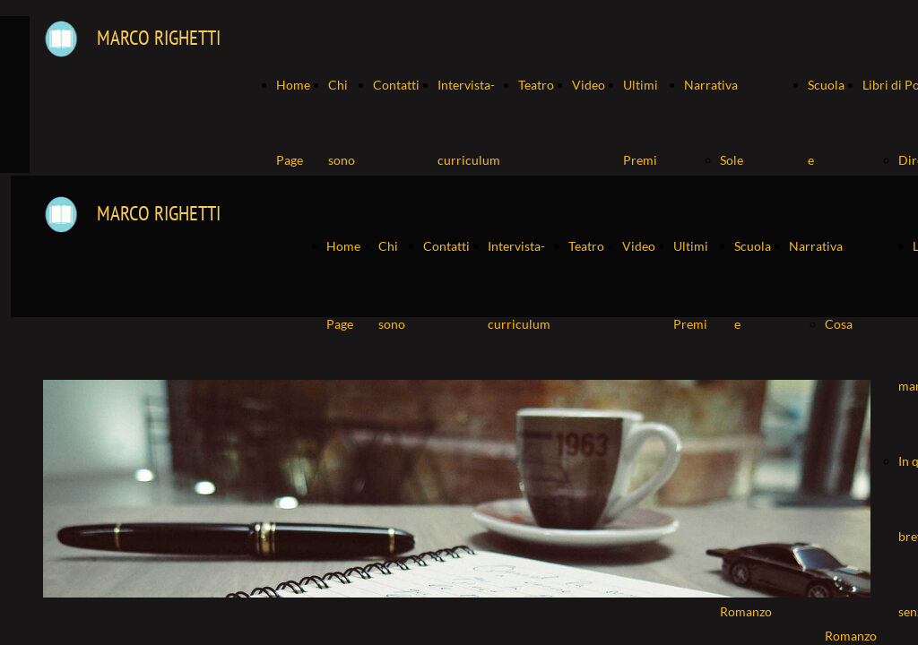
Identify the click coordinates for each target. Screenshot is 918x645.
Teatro (536, 84)
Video (588, 84)
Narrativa (711, 84)
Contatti (396, 84)
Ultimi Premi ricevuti (644, 160)
